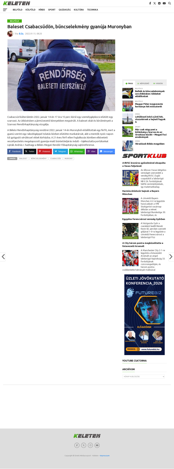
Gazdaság (65, 9)
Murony (69, 158)
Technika (92, 9)
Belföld (17, 9)
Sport (51, 9)
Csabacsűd (55, 158)
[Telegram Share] (60, 151)
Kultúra (79, 9)
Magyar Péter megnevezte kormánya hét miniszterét (149, 105)
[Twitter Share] (30, 151)
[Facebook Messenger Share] (107, 151)
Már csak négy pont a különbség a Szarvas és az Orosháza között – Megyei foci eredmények (151, 133)
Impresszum (105, 456)
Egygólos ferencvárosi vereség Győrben (143, 219)
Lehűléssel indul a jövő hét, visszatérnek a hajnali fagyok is (150, 119)
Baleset (23, 158)
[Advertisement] (145, 58)
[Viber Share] (91, 151)
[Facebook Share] (14, 151)
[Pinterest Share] (44, 151)
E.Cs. (21, 33)
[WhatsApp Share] (77, 151)
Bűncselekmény (39, 158)
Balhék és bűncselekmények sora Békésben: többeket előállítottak (150, 93)
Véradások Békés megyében (150, 143)
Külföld (30, 9)
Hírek (42, 9)
